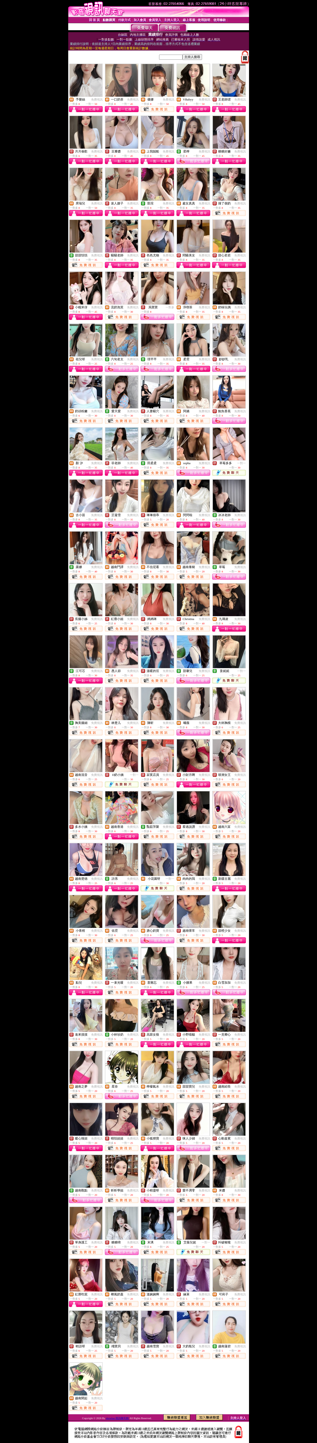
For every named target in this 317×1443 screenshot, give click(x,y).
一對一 (241, 463)
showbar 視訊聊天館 (117, 1418)
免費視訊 (97, 99)
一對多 (170, 307)
